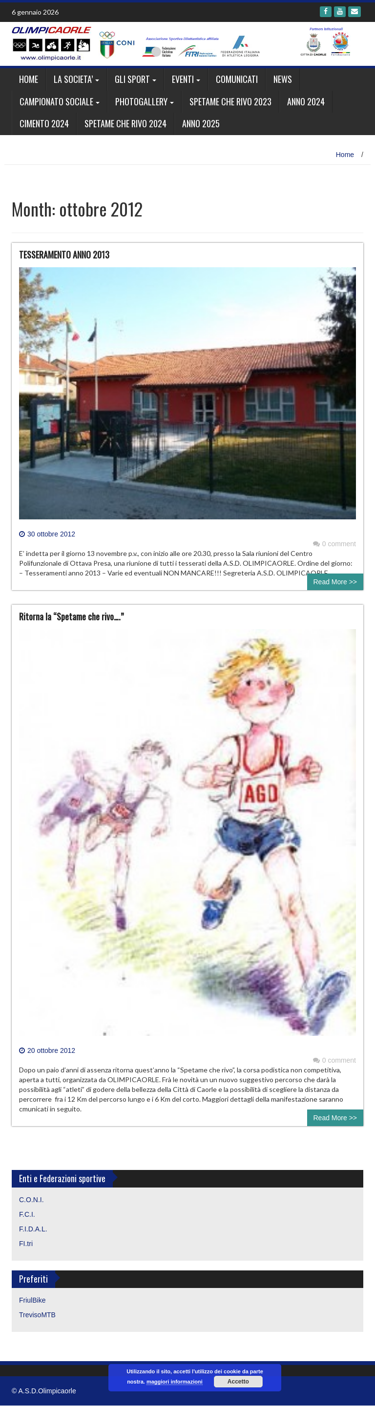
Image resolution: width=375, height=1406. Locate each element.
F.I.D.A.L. (33, 1229)
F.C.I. (27, 1214)
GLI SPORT (132, 79)
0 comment (334, 544)
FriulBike (32, 1300)
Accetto (238, 1381)
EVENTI (183, 79)
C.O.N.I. (31, 1200)
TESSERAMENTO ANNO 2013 (64, 254)
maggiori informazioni (174, 1382)
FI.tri (26, 1244)
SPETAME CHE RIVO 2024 (125, 123)
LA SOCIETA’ (73, 79)
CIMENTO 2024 (44, 123)
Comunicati (237, 79)
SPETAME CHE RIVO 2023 (230, 101)
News (282, 79)
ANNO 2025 (201, 123)
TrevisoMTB (37, 1315)
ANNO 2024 (306, 101)
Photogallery (141, 101)
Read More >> (335, 582)
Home (28, 79)
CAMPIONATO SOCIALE (56, 101)
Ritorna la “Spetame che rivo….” (71, 616)
